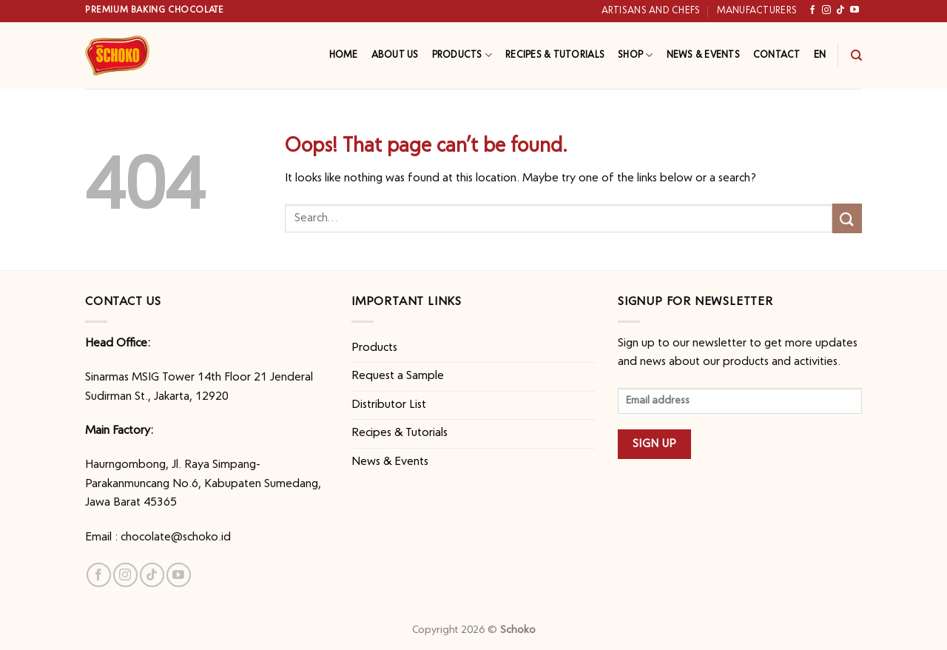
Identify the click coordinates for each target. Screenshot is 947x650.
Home (343, 55)
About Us (395, 55)
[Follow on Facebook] (812, 10)
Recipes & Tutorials (554, 55)
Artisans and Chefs (651, 11)
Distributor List (388, 405)
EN (820, 55)
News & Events (703, 55)
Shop (635, 55)
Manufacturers (757, 11)
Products (462, 55)
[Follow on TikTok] (840, 10)
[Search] (856, 55)
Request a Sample (397, 376)
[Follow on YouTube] (854, 10)
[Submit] (847, 218)
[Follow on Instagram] (826, 10)
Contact (777, 55)
